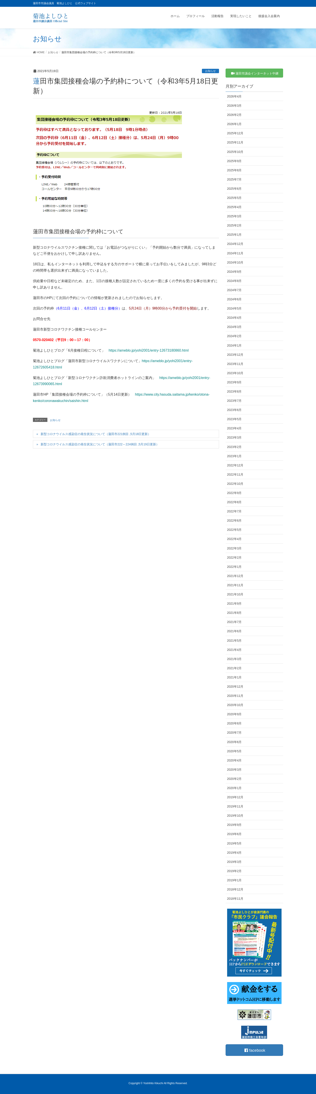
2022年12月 (235, 465)
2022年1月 (234, 566)
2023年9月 (234, 382)
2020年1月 (234, 788)
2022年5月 (234, 529)
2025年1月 (234, 234)
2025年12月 (235, 133)
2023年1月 (234, 456)
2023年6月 (234, 410)
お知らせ (210, 71)
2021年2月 (234, 668)
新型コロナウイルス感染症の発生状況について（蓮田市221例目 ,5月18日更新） (96, 434)
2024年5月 (234, 308)
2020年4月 (234, 760)
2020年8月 (234, 723)
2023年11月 (235, 364)
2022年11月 (235, 474)
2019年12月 (235, 797)
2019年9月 (234, 825)
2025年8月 (234, 170)
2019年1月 (234, 880)
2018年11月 (235, 898)
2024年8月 (234, 281)
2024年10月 (235, 262)
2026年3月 (234, 105)
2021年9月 (234, 603)
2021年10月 (235, 594)
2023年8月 (234, 391)
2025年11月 (235, 142)
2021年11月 (235, 585)
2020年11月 (235, 695)
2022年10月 (235, 483)
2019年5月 (234, 843)
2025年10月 (235, 152)
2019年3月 (234, 862)
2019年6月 (234, 834)
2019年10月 (235, 815)
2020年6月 (234, 742)
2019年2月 (234, 871)
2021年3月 (234, 659)
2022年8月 (234, 502)
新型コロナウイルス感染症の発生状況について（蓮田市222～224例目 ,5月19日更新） (100, 444)
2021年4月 (234, 649)
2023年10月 (235, 373)
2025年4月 (234, 207)
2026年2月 (234, 115)
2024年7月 (234, 290)
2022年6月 (234, 520)
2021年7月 (234, 622)
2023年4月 (234, 428)
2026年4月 (234, 96)
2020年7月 (234, 732)
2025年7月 (234, 179)
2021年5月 (234, 640)
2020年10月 (235, 705)
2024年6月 (234, 299)
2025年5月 (234, 198)
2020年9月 (234, 714)
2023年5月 (234, 419)
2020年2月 (234, 779)
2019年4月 (234, 852)
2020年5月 (234, 751)
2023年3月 (234, 437)
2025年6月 (234, 188)
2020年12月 (235, 686)
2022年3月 (234, 548)
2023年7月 (234, 400)
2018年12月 (235, 889)
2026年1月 (234, 124)
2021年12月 (235, 576)
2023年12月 (235, 354)
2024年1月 (234, 345)
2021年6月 (234, 631)
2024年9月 (234, 271)
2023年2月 (234, 447)
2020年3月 (234, 769)
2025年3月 (234, 216)
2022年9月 (234, 493)
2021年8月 (234, 612)
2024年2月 (234, 336)
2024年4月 (234, 317)
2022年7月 (234, 511)
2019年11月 (235, 806)
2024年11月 (235, 253)
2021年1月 (234, 677)
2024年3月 (234, 327)
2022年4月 (234, 539)
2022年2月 (234, 557)
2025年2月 (234, 225)
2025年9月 (234, 161)
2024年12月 (235, 244)
